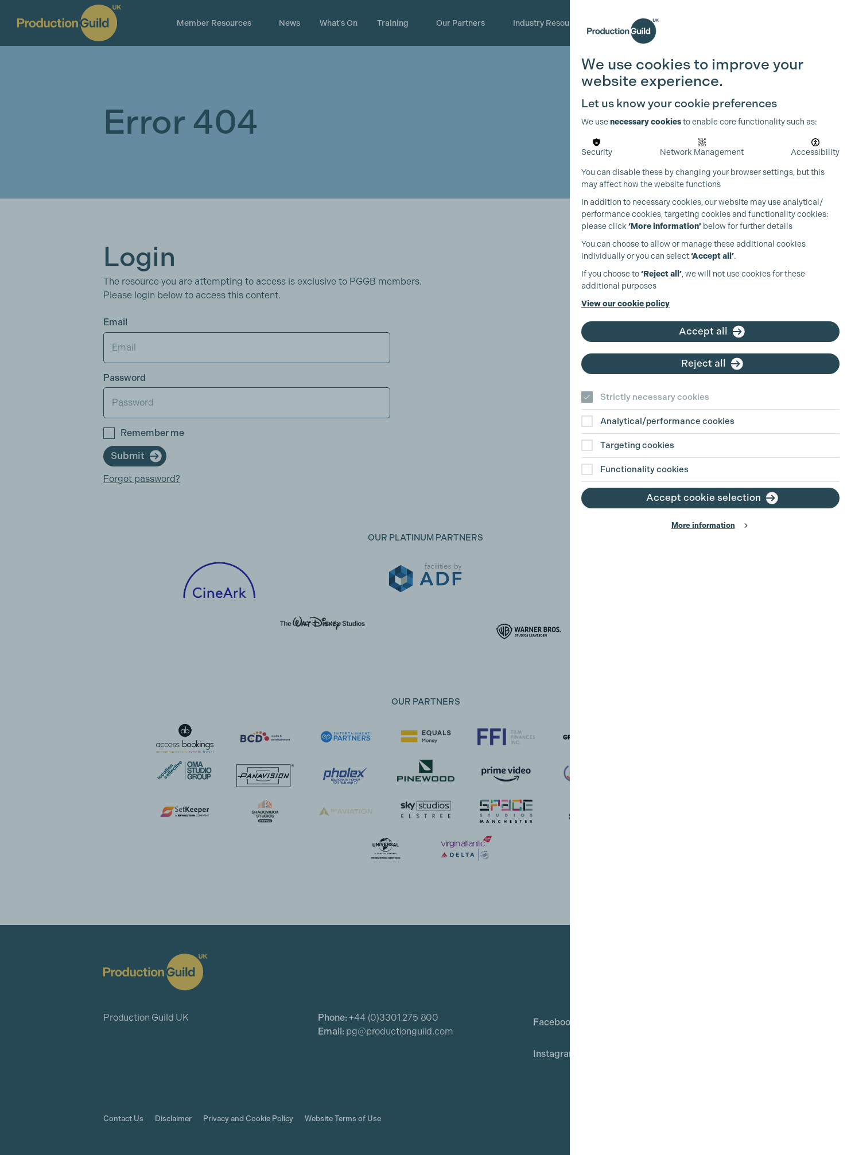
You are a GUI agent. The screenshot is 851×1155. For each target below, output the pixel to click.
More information (703, 525)
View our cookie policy (625, 304)
